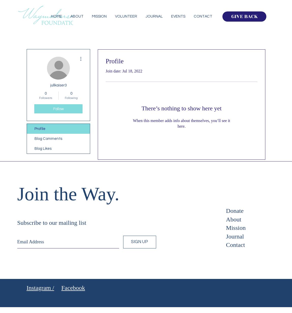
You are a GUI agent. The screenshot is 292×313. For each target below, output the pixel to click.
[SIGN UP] (139, 242)
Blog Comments (48, 139)
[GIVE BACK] (244, 16)
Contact (235, 245)
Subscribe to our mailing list (51, 222)
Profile (40, 129)
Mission (236, 228)
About (233, 219)
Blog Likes (43, 149)
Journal (235, 236)
